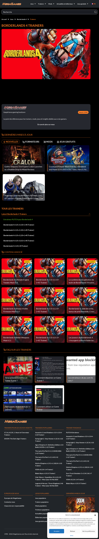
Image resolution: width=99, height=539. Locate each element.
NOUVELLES (10, 141)
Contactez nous (9, 502)
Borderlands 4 (22, 19)
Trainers (33, 19)
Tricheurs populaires (42, 510)
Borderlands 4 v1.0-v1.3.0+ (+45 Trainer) (18, 230)
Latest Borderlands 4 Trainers (14, 214)
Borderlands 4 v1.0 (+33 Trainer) (15, 246)
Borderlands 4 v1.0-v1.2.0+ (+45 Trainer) (18, 235)
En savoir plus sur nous (46, 124)
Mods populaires (41, 506)
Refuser (72, 531)
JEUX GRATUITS (66, 141)
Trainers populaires (42, 502)
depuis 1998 (83, 112)
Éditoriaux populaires (42, 517)
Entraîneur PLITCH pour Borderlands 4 (18, 219)
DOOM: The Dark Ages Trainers (15, 439)
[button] (95, 515)
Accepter (57, 531)
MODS (48, 141)
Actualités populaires (42, 513)
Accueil (4, 19)
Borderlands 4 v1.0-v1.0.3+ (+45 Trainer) (18, 241)
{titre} (71, 535)
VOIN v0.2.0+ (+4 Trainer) (44, 469)
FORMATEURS (30, 141)
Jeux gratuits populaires (43, 521)
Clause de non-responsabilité (14, 506)
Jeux (11, 19)
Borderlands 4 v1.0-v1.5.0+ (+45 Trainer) (18, 225)
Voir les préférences (88, 531)
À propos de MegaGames (12, 498)
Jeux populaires (40, 498)
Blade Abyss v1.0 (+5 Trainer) (45, 473)
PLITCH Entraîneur (72, 432)
